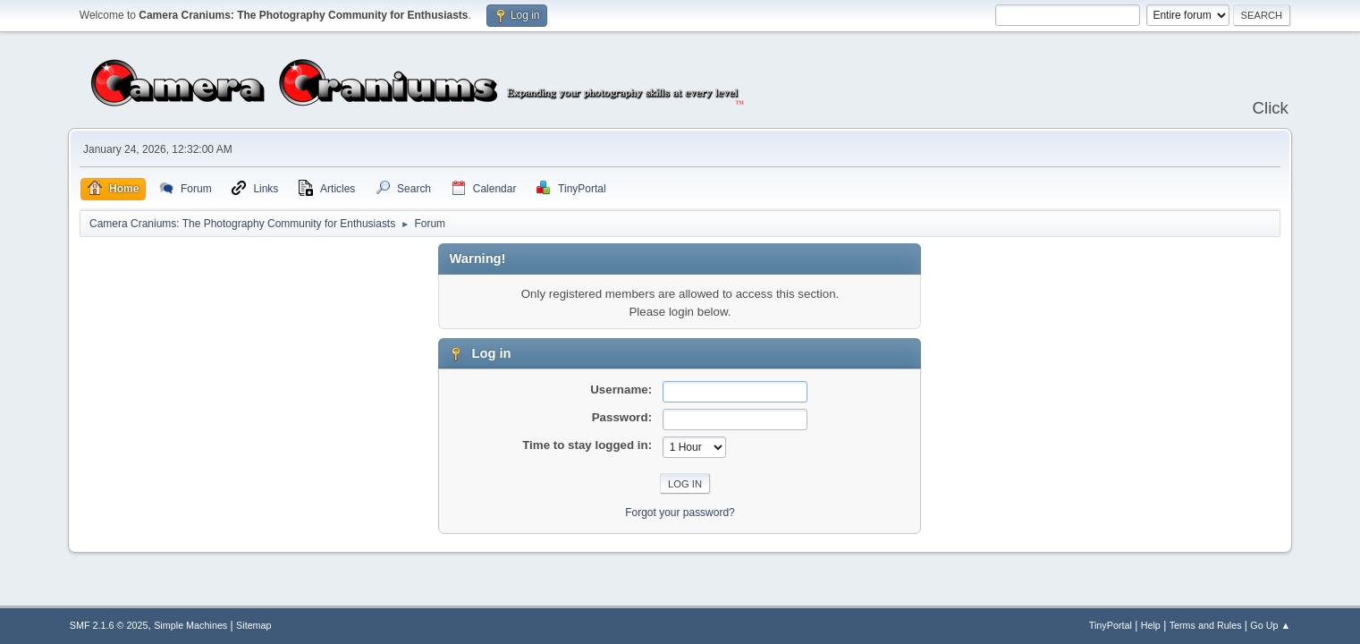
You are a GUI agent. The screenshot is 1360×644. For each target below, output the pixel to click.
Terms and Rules (1206, 625)
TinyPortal (1110, 625)
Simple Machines (190, 625)
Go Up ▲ (1270, 625)
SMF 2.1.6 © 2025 (109, 625)
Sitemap (254, 625)
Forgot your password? (680, 512)
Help (1151, 625)
